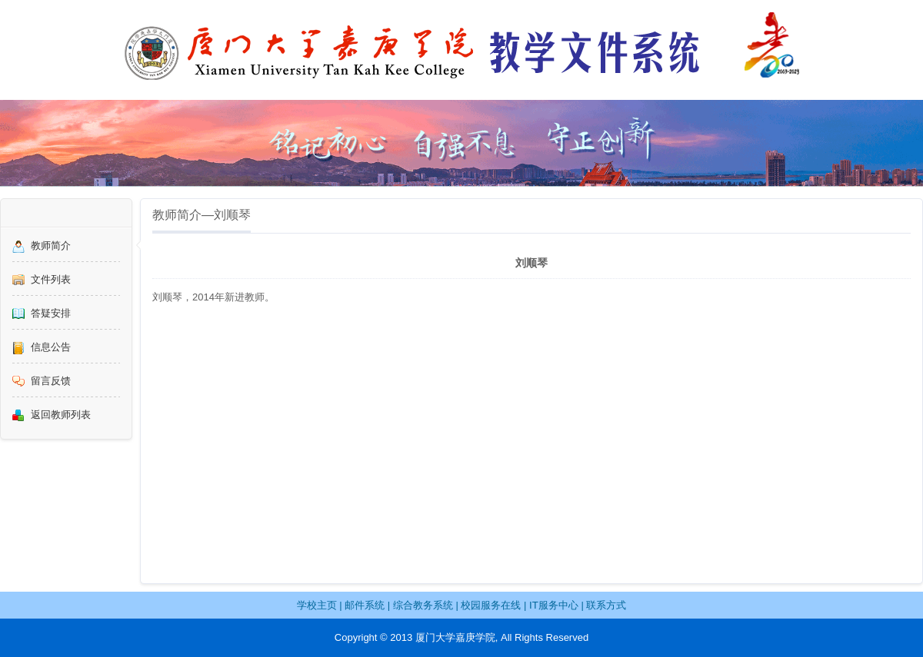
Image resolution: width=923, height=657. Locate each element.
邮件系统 (365, 605)
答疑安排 (51, 313)
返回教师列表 (61, 414)
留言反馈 (51, 381)
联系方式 (606, 605)
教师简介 (51, 245)
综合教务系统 (423, 605)
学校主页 (317, 605)
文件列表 (51, 279)
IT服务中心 (553, 605)
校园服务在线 (491, 605)
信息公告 (51, 347)
